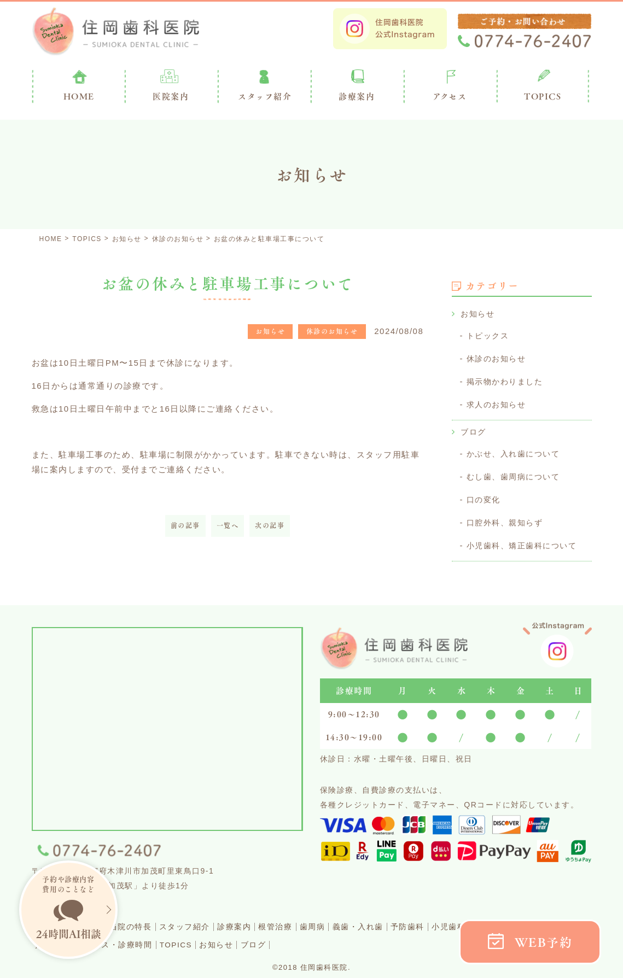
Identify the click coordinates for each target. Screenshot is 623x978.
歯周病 (355, 920)
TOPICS (542, 96)
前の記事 (185, 525)
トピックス (489, 334)
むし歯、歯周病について (516, 472)
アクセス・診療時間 (173, 937)
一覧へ (228, 525)
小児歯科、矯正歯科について (525, 539)
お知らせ (479, 313)
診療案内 (357, 96)
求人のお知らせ (498, 402)
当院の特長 (147, 920)
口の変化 (485, 495)
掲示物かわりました (507, 379)
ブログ (474, 429)
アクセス (450, 96)
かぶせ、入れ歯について (516, 450)
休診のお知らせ (498, 357)
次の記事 (269, 525)
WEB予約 (544, 942)
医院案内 (171, 96)
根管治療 (312, 920)
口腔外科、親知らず (507, 517)
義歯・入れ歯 (408, 920)
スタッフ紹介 (208, 920)
